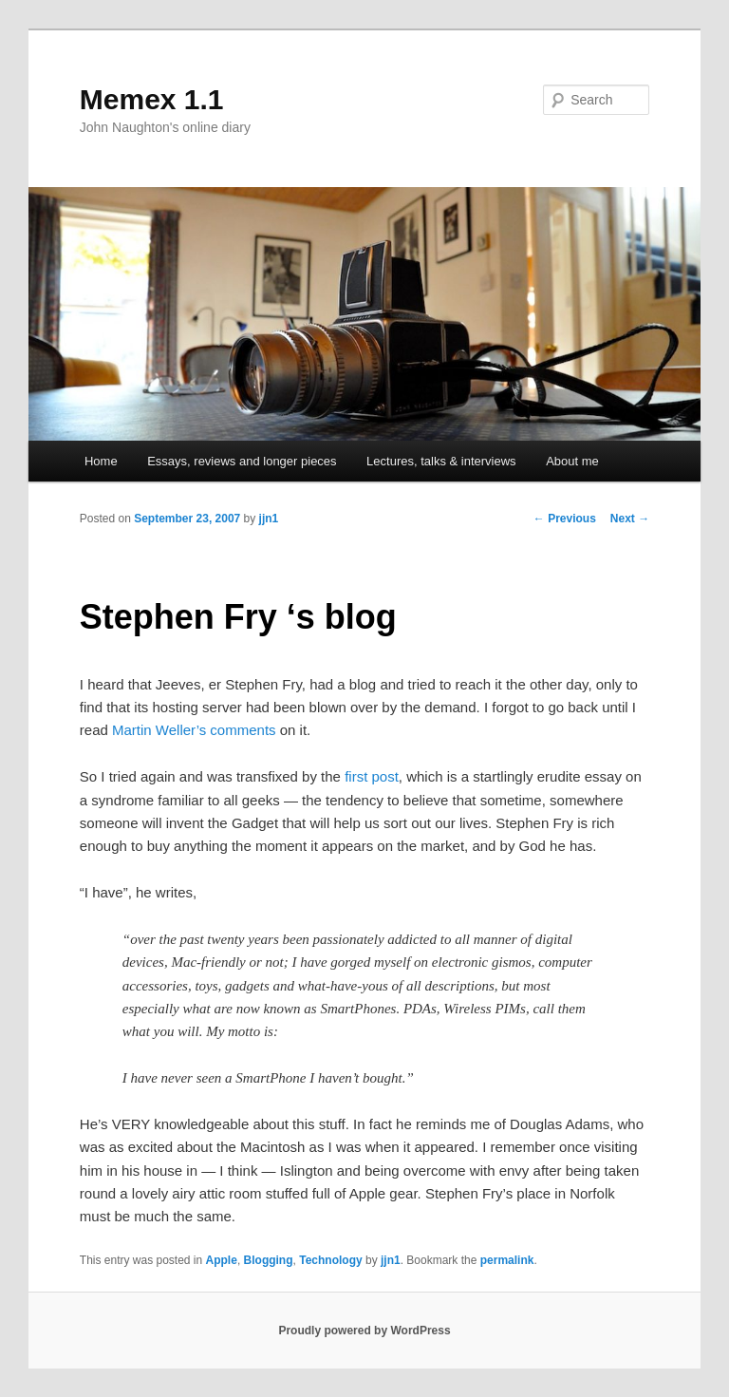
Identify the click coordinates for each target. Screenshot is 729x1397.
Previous (564, 518)
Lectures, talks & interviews (441, 461)
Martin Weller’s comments (194, 730)
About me (572, 461)
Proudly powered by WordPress (364, 1330)
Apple (221, 1260)
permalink (507, 1260)
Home (101, 461)
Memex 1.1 (152, 99)
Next (629, 518)
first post (372, 776)
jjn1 (269, 518)
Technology (330, 1260)
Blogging (268, 1260)
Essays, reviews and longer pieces (241, 461)
